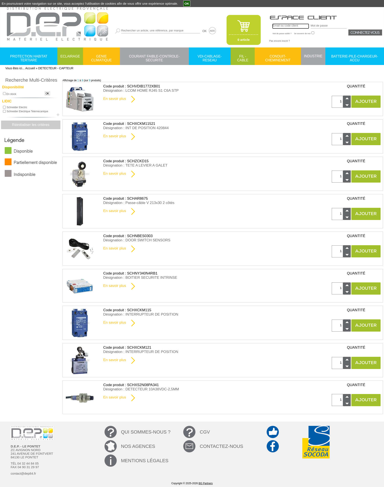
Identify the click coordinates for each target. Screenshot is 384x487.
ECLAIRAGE (70, 56)
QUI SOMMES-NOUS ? (145, 432)
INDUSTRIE (313, 56)
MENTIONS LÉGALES (145, 460)
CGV (205, 432)
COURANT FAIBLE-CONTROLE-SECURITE (154, 57)
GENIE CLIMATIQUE (101, 57)
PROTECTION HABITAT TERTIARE (28, 57)
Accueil (30, 68)
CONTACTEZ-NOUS (221, 446)
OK (204, 31)
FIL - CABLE (242, 57)
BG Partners (206, 483)
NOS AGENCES (138, 446)
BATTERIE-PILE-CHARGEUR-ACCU (354, 57)
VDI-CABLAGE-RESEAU (210, 57)
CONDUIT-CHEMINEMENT (278, 57)
